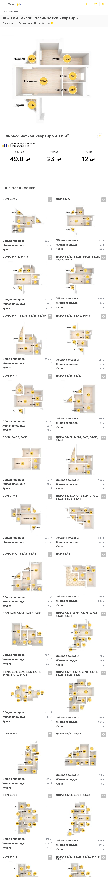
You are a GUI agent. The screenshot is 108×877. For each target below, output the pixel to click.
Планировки (12, 12)
